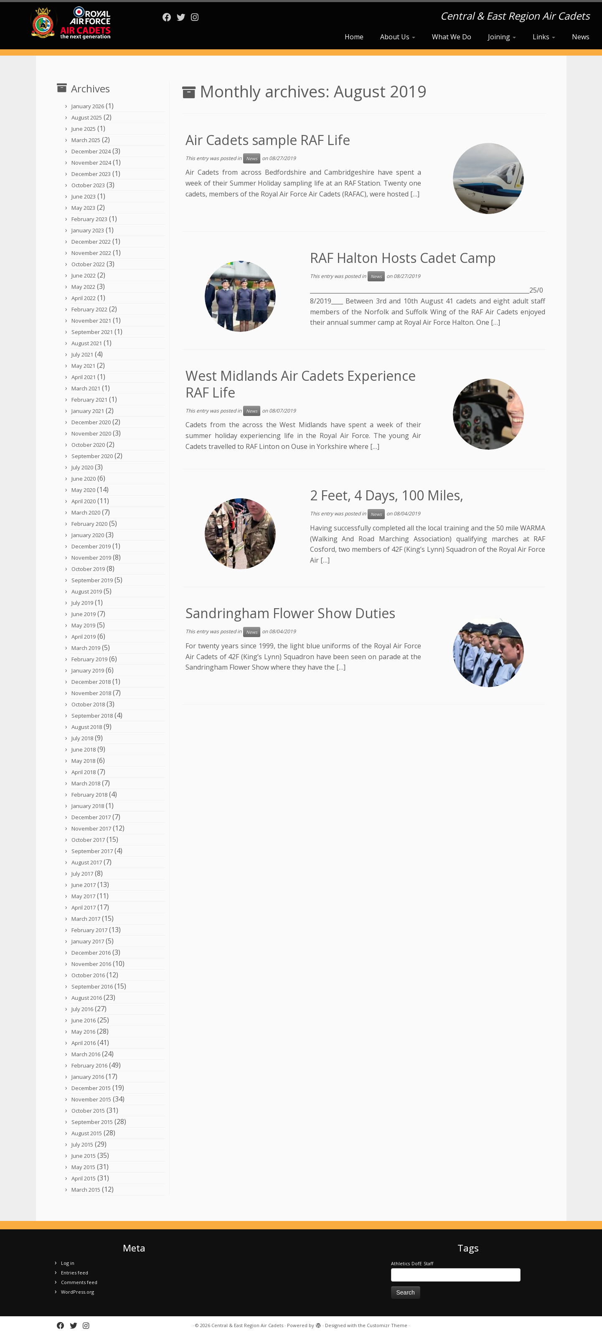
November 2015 (91, 1099)
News (580, 36)
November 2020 (91, 433)
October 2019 (88, 569)
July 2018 (82, 738)
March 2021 (85, 388)
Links (544, 36)
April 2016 (83, 1043)
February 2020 (89, 524)
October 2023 (88, 185)
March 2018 (85, 783)
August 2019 (86, 591)
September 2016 (92, 986)
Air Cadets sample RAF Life (267, 140)
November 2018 (91, 693)
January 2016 (87, 1077)
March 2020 (85, 512)
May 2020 (83, 490)
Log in (67, 1263)
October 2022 (88, 264)
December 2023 (91, 174)
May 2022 (83, 287)
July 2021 (82, 354)
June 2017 (83, 885)
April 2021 (83, 377)
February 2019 (89, 659)
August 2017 (86, 862)
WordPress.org (77, 1292)
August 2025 (86, 117)
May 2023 (83, 208)
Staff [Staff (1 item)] (428, 1264)
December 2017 (91, 817)
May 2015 (83, 1167)
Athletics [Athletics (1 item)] (400, 1264)
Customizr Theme (387, 1325)
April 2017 (83, 907)
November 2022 (91, 253)
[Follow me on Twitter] (184, 17)
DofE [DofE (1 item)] (416, 1264)
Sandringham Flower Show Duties (290, 613)
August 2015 (86, 1133)
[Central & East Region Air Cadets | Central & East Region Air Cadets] (69, 22)
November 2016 (91, 964)
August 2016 (86, 998)
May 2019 (83, 625)
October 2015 (88, 1110)
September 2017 (92, 851)
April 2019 (83, 636)
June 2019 (83, 614)
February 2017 (89, 930)
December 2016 (91, 952)
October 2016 (88, 975)
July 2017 (82, 873)
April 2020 (83, 501)
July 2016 (82, 1009)
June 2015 (83, 1156)
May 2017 (83, 896)
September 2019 (92, 580)
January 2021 (87, 411)
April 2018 (83, 772)
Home (354, 36)
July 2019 (82, 603)
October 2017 (88, 840)
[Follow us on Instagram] (197, 17)
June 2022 (83, 275)
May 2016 (83, 1031)
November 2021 (91, 320)
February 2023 (89, 219)
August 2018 (86, 727)
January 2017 (87, 941)
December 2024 (91, 151)
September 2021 (92, 332)
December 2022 (91, 241)
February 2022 (89, 309)
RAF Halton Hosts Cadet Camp (403, 258)
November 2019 (91, 557)
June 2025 (83, 129)
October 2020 (88, 445)
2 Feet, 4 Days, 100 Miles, (386, 495)
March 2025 (85, 140)
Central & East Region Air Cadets (247, 1325)
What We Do (451, 36)
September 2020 (92, 456)
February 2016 (89, 1065)
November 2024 (91, 162)
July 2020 (82, 467)
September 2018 (92, 715)
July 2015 (82, 1144)
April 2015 (83, 1178)
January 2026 (87, 106)
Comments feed (79, 1282)
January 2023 (87, 230)
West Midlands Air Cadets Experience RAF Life (300, 384)
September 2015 (92, 1122)
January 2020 (87, 535)
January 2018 (87, 806)
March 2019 (85, 648)
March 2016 (85, 1054)
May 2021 (83, 366)
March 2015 (85, 1189)
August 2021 (86, 343)
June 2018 (83, 749)
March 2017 (85, 919)
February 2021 (89, 399)
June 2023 (83, 196)
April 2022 (83, 298)
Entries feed (74, 1272)
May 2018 (83, 761)
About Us (397, 36)
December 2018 (91, 682)
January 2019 (87, 670)
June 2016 (83, 1020)
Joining (502, 36)
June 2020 (83, 478)
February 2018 (89, 794)
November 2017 (91, 828)
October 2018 (88, 704)
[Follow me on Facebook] (170, 17)
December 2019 (91, 546)
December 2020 (91, 422)
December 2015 (91, 1088)
